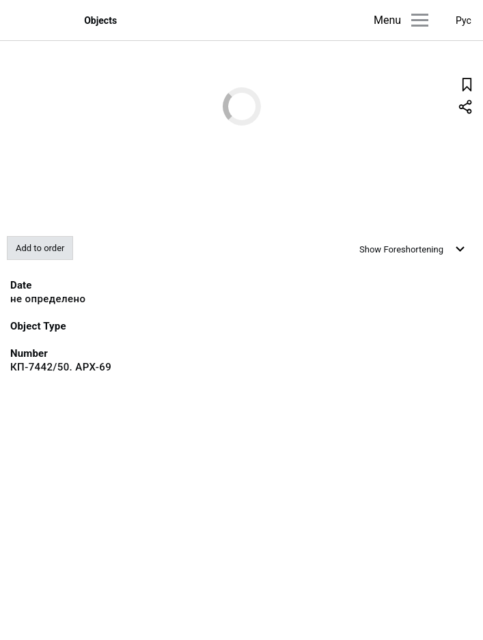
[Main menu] (419, 20)
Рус (463, 20)
